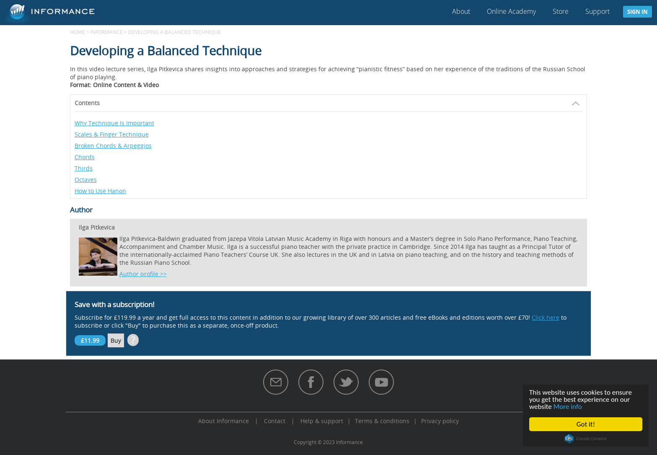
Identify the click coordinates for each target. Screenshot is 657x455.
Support (597, 11)
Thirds (84, 168)
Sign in (637, 12)
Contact (274, 421)
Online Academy (511, 11)
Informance (107, 31)
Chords (85, 157)
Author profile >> (143, 274)
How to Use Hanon (100, 191)
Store (561, 11)
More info (568, 406)
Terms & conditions (382, 421)
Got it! (586, 424)
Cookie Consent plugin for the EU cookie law (586, 438)
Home (77, 31)
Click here (545, 317)
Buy (116, 340)
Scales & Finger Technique (112, 134)
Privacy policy (440, 421)
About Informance (223, 421)
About (461, 11)
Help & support (321, 421)
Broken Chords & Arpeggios (113, 146)
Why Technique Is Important (114, 123)
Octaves (86, 180)
